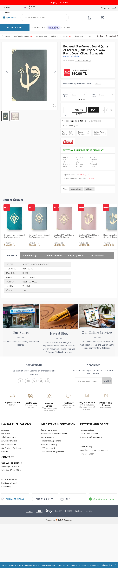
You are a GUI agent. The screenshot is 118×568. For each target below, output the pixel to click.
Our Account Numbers (89, 478)
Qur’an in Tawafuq (8, 489)
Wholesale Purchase (9, 482)
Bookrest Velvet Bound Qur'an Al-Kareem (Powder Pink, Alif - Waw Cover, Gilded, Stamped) (89, 236)
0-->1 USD (65, 27)
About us (5, 474)
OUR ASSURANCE (44, 544)
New (34, 27)
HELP (67, 544)
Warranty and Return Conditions (54, 478)
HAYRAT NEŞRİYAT (71, 56)
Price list (4, 496)
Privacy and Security (49, 489)
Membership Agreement (51, 485)
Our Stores (5, 478)
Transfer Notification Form (91, 482)
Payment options (87, 474)
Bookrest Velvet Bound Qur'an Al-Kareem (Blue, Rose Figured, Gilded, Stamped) (39, 236)
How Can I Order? (87, 498)
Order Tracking (86, 491)
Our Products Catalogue (11, 493)
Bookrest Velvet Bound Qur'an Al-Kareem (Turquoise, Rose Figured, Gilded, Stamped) (14, 236)
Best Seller (42, 27)
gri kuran (89, 189)
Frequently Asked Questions (52, 496)
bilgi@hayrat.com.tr (9, 528)
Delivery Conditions (49, 474)
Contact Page (6, 531)
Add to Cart (79, 111)
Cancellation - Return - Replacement (94, 495)
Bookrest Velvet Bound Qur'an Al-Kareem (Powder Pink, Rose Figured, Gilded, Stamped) (64, 236)
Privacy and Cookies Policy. (101, 565)
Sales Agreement (48, 482)
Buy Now (93, 111)
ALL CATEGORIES (15, 27)
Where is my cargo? (108, 8)
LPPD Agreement (48, 493)
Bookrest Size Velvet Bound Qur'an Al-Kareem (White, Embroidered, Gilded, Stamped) (13, 280)
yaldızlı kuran (76, 189)
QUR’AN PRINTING (15, 544)
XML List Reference (9, 485)
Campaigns (53, 27)
